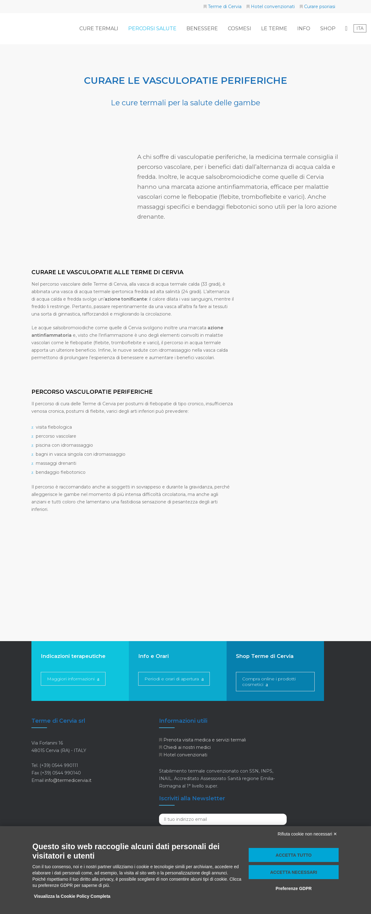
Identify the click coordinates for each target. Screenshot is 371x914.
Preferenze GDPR (293, 888)
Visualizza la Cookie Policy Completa (72, 896)
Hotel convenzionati (273, 6)
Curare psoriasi (319, 6)
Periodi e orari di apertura (171, 679)
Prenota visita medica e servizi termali (204, 740)
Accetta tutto (294, 855)
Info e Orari (153, 656)
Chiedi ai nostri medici (187, 747)
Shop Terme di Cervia (265, 656)
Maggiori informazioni (71, 679)
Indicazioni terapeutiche (73, 656)
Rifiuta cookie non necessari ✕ (307, 833)
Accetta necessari (293, 872)
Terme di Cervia (225, 6)
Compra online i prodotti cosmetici (269, 681)
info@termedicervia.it (68, 780)
